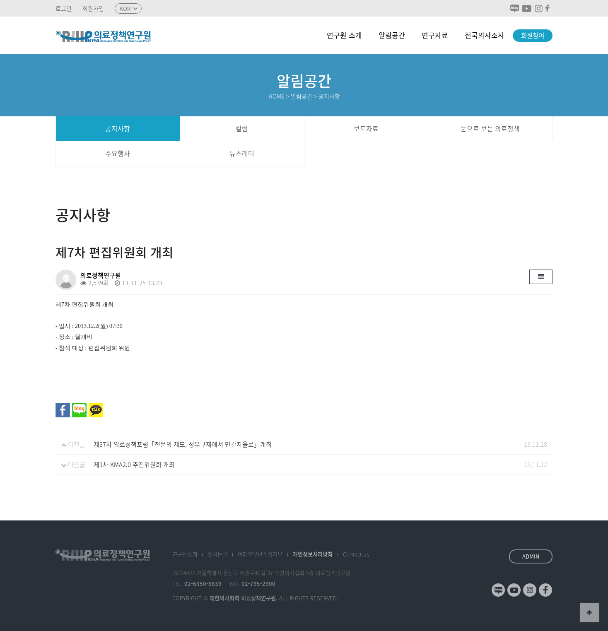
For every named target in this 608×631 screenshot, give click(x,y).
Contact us (356, 554)
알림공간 (392, 35)
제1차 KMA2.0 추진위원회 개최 (134, 464)
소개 (184, 554)
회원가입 (93, 8)
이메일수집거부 (260, 554)
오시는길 (217, 554)
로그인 (63, 8)
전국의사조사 (484, 35)
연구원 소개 (344, 35)
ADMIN (531, 556)
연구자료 (435, 35)
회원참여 (532, 35)
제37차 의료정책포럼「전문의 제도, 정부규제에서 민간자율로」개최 (183, 444)
